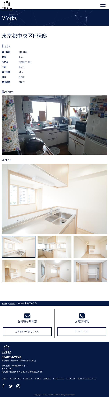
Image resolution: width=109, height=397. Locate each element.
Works (12, 303)
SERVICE (27, 378)
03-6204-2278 (11, 357)
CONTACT (58, 378)
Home (4, 303)
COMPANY (15, 378)
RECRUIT (70, 378)
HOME (5, 378)
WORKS (47, 378)
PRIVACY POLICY (87, 378)
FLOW (38, 378)
